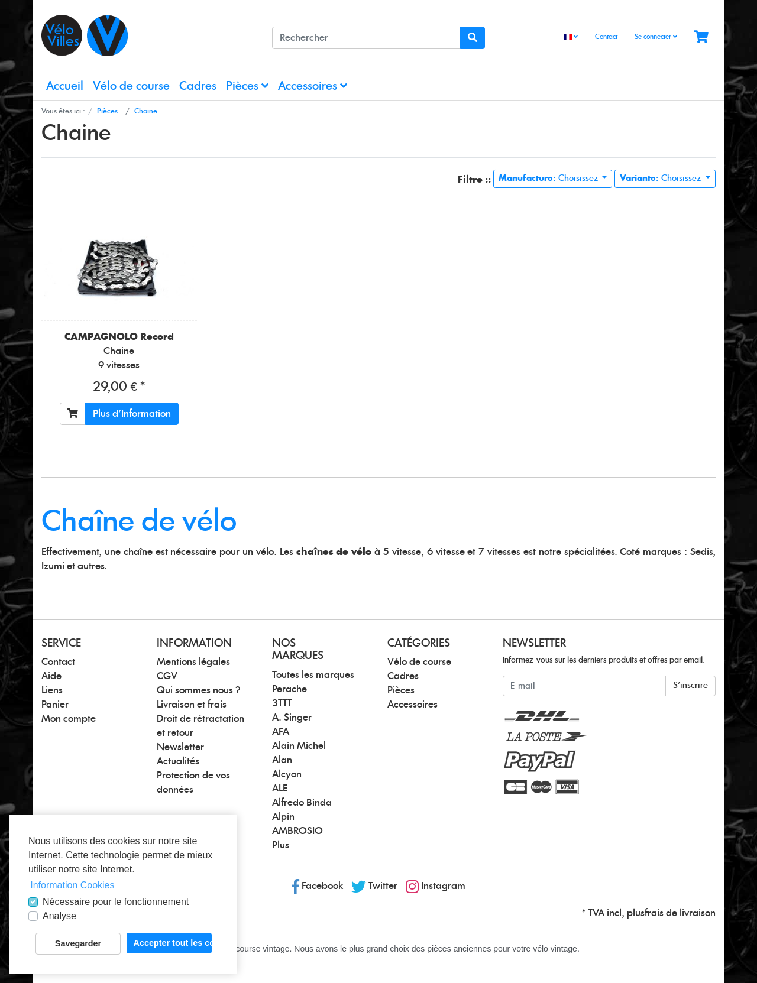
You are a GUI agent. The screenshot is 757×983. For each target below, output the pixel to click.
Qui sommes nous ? (199, 690)
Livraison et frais (192, 704)
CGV (167, 676)
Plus (280, 845)
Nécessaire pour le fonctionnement (116, 902)
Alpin (283, 817)
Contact (606, 37)
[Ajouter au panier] (73, 414)
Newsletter (180, 747)
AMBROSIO (297, 831)
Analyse (59, 916)
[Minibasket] (701, 37)
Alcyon (287, 774)
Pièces (247, 86)
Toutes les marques (313, 675)
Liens (52, 690)
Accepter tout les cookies (173, 943)
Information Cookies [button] (72, 885)
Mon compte (68, 719)
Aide (51, 676)
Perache (289, 689)
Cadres (197, 86)
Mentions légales (193, 662)
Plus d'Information (132, 413)
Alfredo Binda (302, 802)
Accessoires (312, 86)
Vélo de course (131, 86)
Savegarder (78, 943)
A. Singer (292, 717)
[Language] (571, 37)
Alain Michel (299, 746)
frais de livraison (680, 913)
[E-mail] (584, 686)
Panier (55, 704)
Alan (282, 760)
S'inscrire (690, 686)
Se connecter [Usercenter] (656, 36)
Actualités (178, 761)
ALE (279, 788)
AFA (280, 732)
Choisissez (549, 178)
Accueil (64, 86)
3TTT (282, 703)
